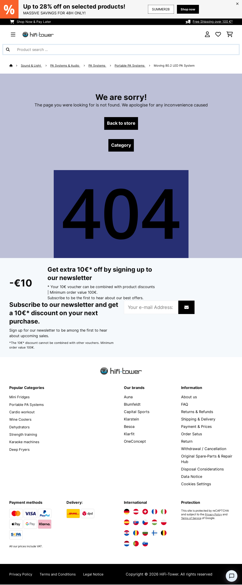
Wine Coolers (21, 419)
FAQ (184, 405)
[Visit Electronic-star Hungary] (154, 523)
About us (189, 397)
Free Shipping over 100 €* (213, 22)
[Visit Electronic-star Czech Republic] (145, 523)
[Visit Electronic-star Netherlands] (126, 544)
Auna (128, 397)
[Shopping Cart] (229, 34)
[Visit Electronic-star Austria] (136, 512)
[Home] (15, 65)
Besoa (129, 427)
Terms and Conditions (60, 575)
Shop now (187, 9)
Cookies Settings (196, 484)
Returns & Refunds (197, 412)
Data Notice (191, 477)
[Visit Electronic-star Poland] (164, 523)
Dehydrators (20, 427)
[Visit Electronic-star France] (154, 512)
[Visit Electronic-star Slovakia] (136, 523)
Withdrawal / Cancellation (203, 449)
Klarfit (129, 434)
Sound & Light (31, 65)
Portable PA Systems (130, 65)
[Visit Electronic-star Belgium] (164, 533)
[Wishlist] (218, 34)
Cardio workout (23, 412)
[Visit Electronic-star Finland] (154, 533)
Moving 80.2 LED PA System (174, 65)
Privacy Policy (214, 515)
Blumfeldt (132, 405)
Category (121, 146)
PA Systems (98, 65)
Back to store (121, 123)
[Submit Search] (8, 49)
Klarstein (131, 419)
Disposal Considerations (202, 469)
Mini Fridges (20, 397)
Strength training (24, 434)
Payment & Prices (196, 427)
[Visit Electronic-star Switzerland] (145, 512)
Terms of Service (192, 518)
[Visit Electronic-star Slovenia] (145, 544)
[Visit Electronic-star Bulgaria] (145, 533)
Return (186, 442)
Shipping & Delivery (198, 419)
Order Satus (191, 434)
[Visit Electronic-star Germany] (126, 512)
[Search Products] (121, 49)
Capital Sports (136, 412)
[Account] (207, 34)
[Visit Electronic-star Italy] (164, 512)
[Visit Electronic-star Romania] (136, 533)
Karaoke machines (25, 442)
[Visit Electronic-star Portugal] (136, 544)
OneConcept (135, 442)
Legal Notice (98, 575)
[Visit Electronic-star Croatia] (126, 533)
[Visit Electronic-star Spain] (126, 523)
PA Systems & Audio (65, 65)
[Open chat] (231, 576)
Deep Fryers (20, 449)
